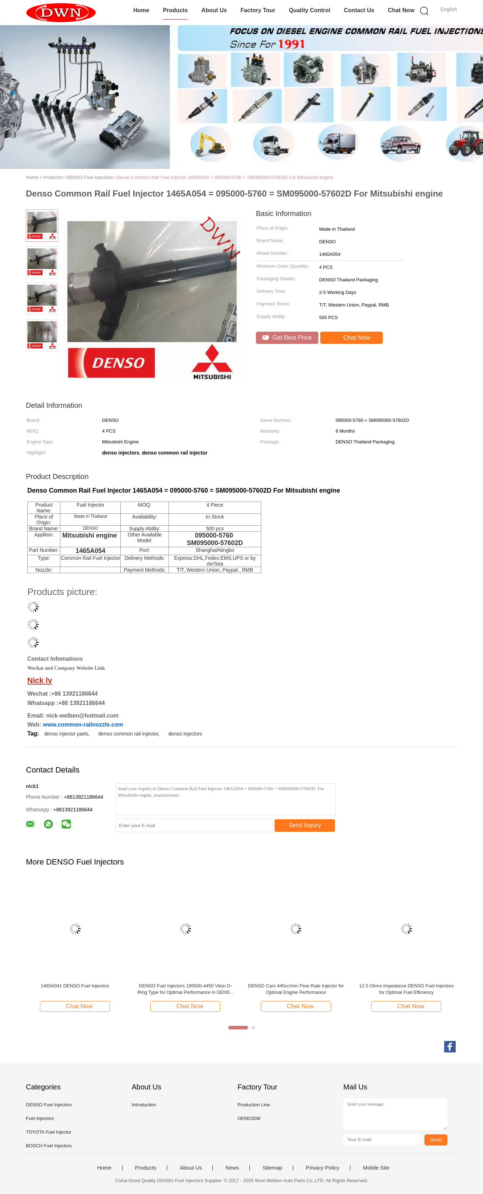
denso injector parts (66, 734)
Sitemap (272, 1167)
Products (175, 10)
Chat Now (401, 10)
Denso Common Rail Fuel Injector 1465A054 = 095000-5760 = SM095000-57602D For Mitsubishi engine (224, 177)
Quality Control (310, 10)
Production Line (254, 1104)
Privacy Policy (322, 1167)
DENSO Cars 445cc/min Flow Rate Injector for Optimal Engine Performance (296, 989)
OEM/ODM (249, 1118)
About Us (214, 10)
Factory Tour (257, 10)
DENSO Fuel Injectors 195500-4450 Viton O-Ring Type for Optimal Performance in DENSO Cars (185, 989)
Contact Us (359, 10)
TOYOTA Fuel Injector (49, 1132)
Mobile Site (376, 1167)
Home (141, 10)
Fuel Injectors (40, 1118)
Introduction (144, 1104)
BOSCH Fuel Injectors (49, 1145)
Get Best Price (287, 337)
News (232, 1167)
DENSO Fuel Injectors (49, 1104)
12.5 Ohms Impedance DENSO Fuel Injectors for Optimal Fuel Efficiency (406, 989)
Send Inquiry (305, 825)
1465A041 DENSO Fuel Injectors (75, 985)
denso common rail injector (128, 734)
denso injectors (185, 734)
